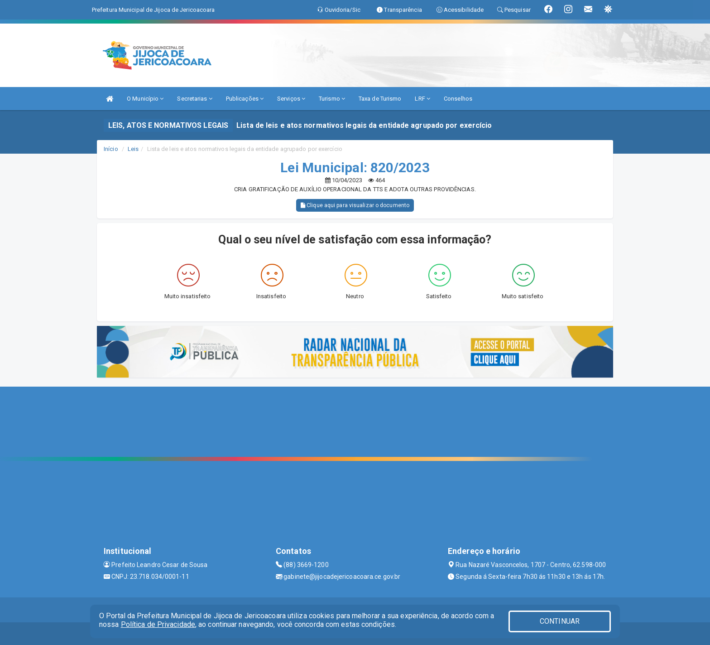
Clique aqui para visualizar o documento (355, 205)
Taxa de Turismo (380, 98)
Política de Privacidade (158, 624)
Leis (133, 148)
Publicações (245, 98)
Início (111, 148)
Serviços (291, 98)
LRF (422, 98)
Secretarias (194, 98)
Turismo (332, 98)
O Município (145, 98)
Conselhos (458, 98)
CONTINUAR (560, 621)
